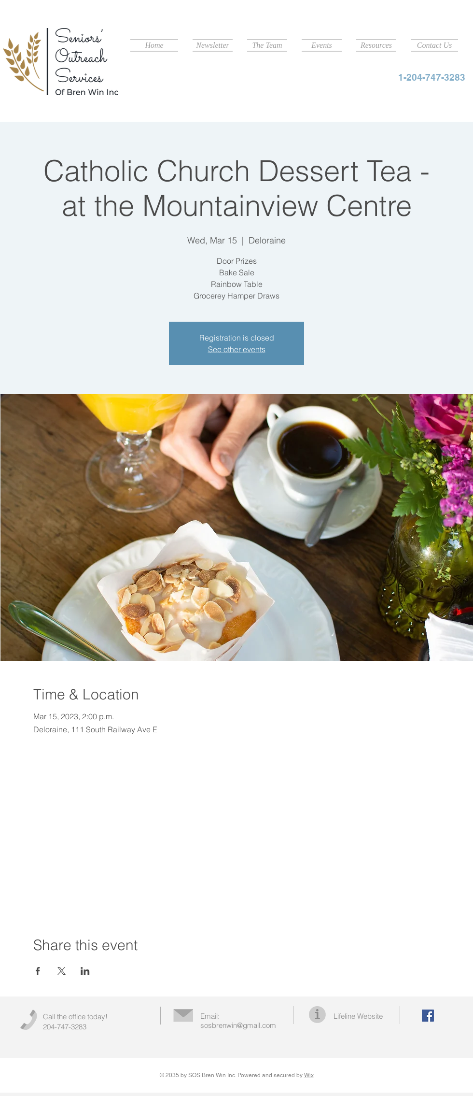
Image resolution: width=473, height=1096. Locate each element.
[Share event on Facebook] (37, 971)
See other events (236, 349)
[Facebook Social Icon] (428, 1016)
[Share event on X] (61, 971)
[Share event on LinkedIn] (85, 971)
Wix (309, 1075)
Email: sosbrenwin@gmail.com (238, 1020)
